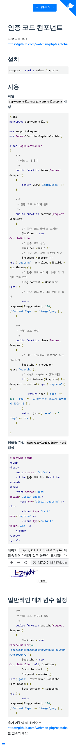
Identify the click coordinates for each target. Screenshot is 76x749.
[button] (45, 8)
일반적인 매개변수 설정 (37, 600)
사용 (13, 87)
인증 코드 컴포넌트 (35, 28)
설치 (13, 59)
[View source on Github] (68, 8)
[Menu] (3, 745)
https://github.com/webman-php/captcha (38, 44)
